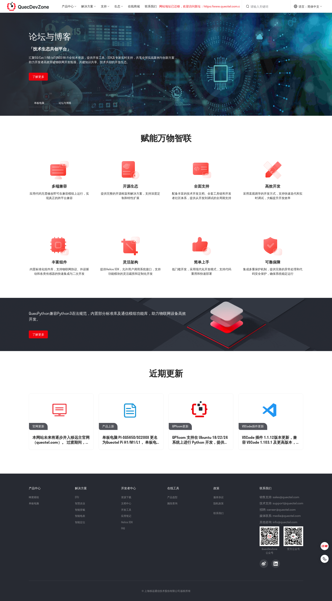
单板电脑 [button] (39, 103)
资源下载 (127, 497)
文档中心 (127, 503)
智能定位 (81, 522)
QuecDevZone (28, 6)
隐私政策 (219, 503)
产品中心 (68, 6)
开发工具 (127, 509)
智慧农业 (81, 503)
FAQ (123, 528)
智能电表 (81, 515)
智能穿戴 (81, 509)
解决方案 (87, 6)
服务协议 (219, 497)
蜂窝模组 (35, 497)
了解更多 (38, 76)
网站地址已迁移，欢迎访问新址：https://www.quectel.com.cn (200, 6)
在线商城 (134, 6)
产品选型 (173, 497)
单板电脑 (35, 503)
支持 (104, 6)
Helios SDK (127, 522)
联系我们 (151, 6)
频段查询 (173, 503)
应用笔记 (127, 515)
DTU (77, 497)
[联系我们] (322, 558)
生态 (117, 6)
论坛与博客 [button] (65, 103)
